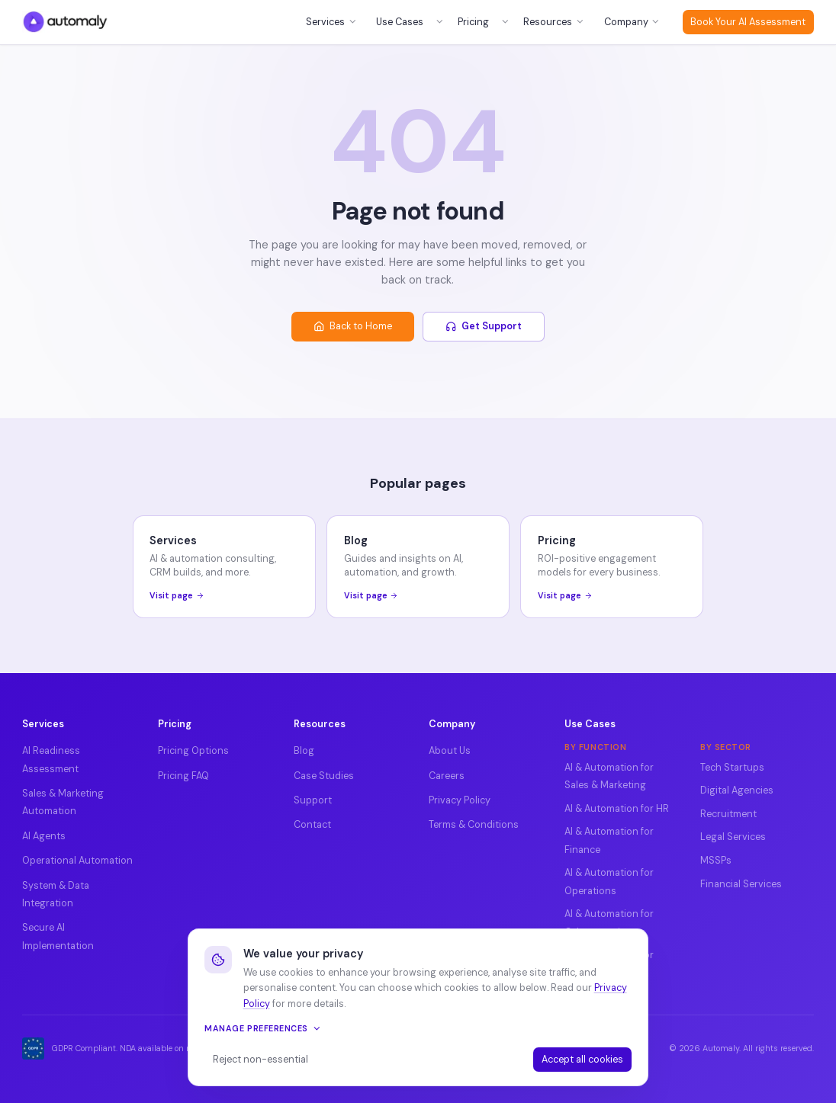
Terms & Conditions (474, 825)
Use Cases (399, 22)
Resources (553, 22)
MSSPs (716, 861)
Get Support (483, 326)
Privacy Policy (459, 800)
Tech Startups (732, 768)
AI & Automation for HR (616, 809)
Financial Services (741, 884)
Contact (312, 825)
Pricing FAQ (183, 776)
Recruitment (728, 814)
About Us (450, 751)
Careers (447, 776)
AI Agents (44, 836)
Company (632, 22)
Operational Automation (77, 861)
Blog (304, 751)
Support (313, 800)
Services (331, 22)
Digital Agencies (736, 790)
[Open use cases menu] (439, 21)
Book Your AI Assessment (747, 22)
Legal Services (733, 837)
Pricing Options (193, 751)
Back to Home (353, 326)
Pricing (473, 22)
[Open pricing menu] (505, 21)
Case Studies (324, 776)
